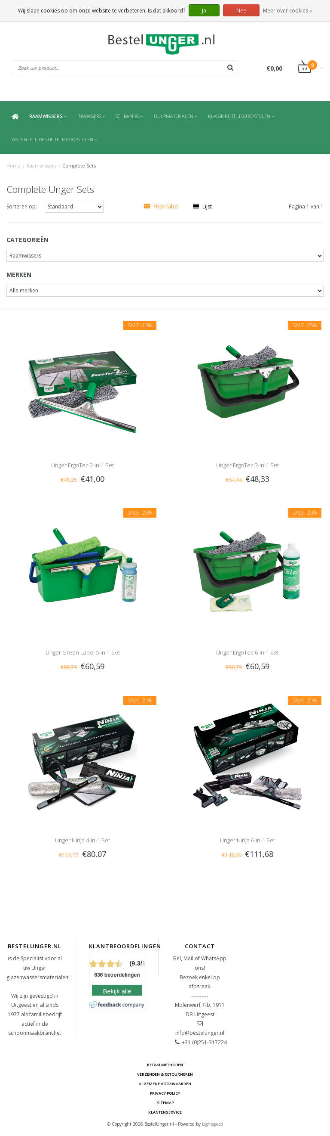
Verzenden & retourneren (165, 1074)
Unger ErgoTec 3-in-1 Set (247, 465)
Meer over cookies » (287, 10)
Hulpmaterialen (176, 116)
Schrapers (130, 116)
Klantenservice (165, 1112)
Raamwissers (48, 116)
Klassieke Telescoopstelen (241, 116)
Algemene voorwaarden (165, 1083)
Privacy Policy (165, 1093)
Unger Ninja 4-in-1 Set (82, 840)
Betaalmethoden (165, 1065)
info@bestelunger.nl (199, 1033)
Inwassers (91, 116)
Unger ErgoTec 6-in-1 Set (247, 652)
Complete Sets (79, 165)
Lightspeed (212, 1124)
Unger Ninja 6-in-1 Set (247, 840)
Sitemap (165, 1102)
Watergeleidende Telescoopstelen (55, 139)
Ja (204, 10)
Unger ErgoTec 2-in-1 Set (82, 465)
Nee (241, 10)
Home (13, 165)
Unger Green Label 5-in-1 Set (83, 652)
